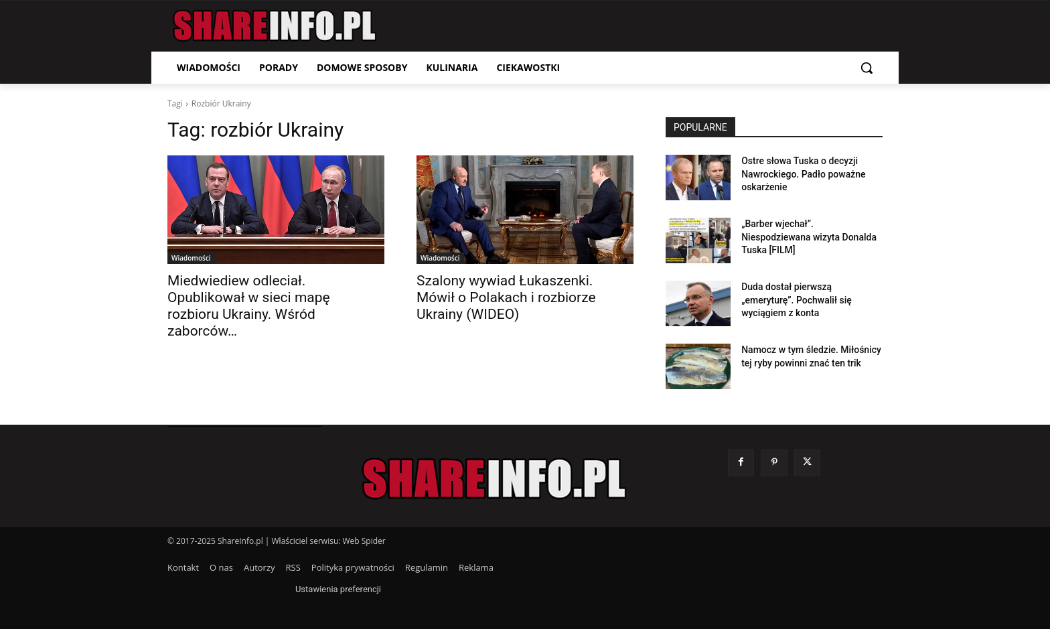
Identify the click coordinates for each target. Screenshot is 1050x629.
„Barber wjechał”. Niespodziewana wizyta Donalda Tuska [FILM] (809, 236)
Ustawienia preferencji (338, 589)
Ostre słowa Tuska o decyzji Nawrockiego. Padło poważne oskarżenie (803, 173)
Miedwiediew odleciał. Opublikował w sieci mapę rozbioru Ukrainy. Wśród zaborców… (248, 306)
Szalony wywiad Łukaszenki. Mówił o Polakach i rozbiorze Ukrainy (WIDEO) (506, 297)
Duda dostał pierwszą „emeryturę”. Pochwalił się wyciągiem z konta (796, 299)
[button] (866, 68)
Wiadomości (191, 258)
